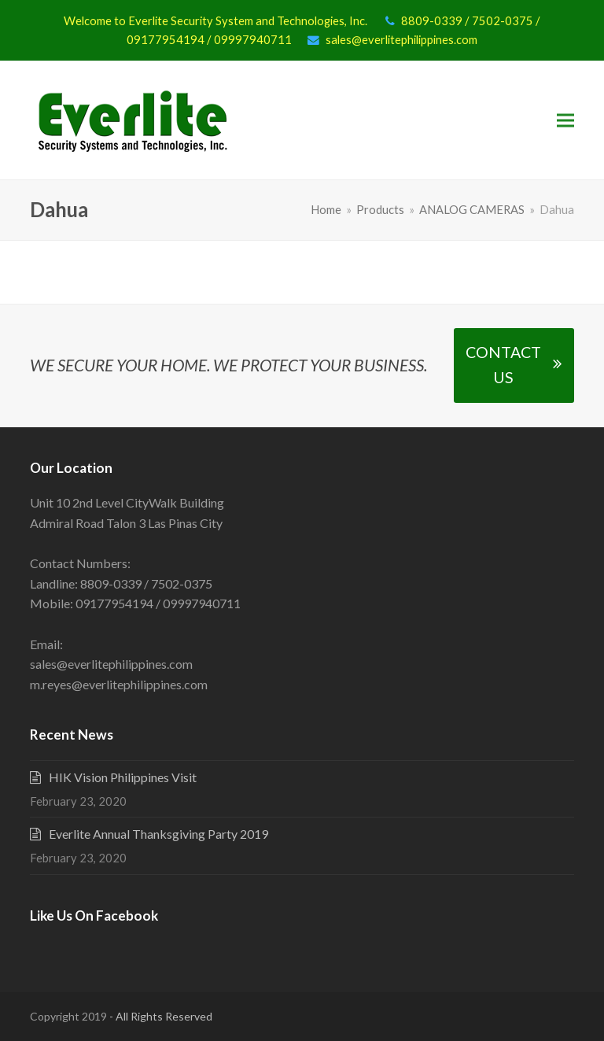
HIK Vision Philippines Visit (123, 777)
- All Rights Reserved (159, 1016)
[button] (565, 120)
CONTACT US (514, 365)
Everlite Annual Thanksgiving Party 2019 (158, 833)
